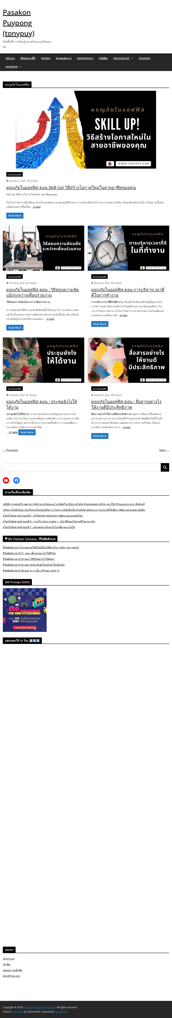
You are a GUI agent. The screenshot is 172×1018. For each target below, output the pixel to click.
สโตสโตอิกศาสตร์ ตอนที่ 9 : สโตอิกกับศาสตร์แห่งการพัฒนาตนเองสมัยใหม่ (42, 515)
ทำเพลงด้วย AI (63, 58)
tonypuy (34, 180)
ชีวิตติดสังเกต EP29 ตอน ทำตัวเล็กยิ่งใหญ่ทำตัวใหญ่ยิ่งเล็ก (34, 564)
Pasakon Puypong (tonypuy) (18, 22)
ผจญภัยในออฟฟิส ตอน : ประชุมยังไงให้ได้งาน (41, 404)
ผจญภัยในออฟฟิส (14, 174)
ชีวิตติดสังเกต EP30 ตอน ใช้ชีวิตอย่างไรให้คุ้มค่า (29, 559)
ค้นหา (165, 467)
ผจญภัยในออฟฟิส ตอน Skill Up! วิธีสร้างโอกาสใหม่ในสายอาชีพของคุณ (71, 187)
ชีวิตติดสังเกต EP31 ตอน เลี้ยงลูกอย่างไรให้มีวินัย (29, 553)
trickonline (121, 58)
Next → (164, 450)
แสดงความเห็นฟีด (12, 970)
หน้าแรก (10, 58)
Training (144, 58)
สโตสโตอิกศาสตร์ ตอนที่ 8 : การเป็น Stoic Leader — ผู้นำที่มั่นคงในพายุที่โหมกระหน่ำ (49, 521)
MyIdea (45, 58)
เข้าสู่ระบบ (8, 958)
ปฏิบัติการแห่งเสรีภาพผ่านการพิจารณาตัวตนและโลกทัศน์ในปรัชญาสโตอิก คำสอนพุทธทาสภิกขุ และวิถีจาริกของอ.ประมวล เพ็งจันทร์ (74, 504)
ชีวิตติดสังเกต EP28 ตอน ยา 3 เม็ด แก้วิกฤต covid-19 (31, 570)
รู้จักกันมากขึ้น (28, 58)
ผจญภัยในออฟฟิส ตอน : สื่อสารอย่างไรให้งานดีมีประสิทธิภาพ (126, 404)
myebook (12, 66)
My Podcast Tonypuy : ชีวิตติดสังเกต (31, 539)
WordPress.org (11, 976)
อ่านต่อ (36, 206)
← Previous (10, 450)
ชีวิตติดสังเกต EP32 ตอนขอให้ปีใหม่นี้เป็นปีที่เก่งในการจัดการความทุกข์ (41, 547)
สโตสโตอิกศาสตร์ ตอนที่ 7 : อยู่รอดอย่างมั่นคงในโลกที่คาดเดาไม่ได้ (39, 527)
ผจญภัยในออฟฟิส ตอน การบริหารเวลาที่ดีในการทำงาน (127, 292)
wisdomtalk (85, 58)
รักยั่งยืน (103, 58)
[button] (131, 58)
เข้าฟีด (6, 964)
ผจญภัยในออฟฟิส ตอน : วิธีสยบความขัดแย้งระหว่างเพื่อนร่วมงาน (42, 292)
